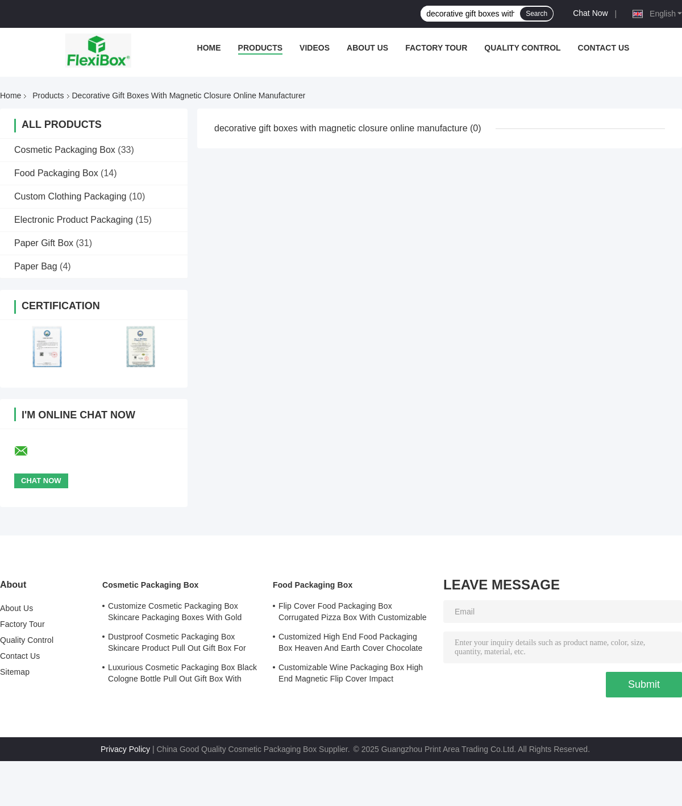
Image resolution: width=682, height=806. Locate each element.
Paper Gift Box (43, 243)
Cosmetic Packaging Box (64, 150)
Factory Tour (436, 47)
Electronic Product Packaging (73, 220)
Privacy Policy (125, 749)
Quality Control (522, 47)
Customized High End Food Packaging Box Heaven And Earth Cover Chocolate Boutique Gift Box (350, 644)
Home (209, 47)
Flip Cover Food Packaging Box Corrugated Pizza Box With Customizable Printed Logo (352, 613)
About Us (367, 47)
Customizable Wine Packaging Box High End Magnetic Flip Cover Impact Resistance (350, 675)
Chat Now (590, 13)
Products (260, 47)
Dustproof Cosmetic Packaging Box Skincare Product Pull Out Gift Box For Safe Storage (177, 644)
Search (536, 14)
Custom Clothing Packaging (70, 196)
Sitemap (15, 671)
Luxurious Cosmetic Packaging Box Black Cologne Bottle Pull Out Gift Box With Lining (182, 675)
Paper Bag (35, 266)
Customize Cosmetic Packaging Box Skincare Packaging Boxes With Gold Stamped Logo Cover (175, 613)
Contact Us (604, 47)
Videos (315, 47)
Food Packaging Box (56, 173)
